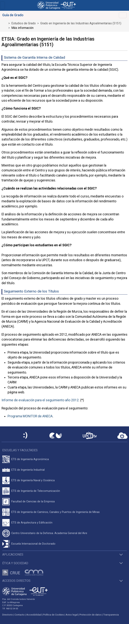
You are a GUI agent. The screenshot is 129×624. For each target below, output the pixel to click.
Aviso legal (72, 614)
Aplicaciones (12, 554)
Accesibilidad (33, 614)
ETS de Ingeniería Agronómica (30, 459)
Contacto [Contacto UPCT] (20, 614)
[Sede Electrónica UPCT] (25, 435)
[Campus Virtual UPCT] (55, 436)
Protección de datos (90, 614)
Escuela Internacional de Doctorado (33, 543)
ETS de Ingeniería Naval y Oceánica (33, 480)
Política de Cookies (53, 614)
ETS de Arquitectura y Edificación (31, 522)
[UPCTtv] (89, 435)
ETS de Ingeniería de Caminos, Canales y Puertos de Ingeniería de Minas (55, 512)
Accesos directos (16, 581)
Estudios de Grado (23, 23)
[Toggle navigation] (2, 5)
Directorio (7, 614)
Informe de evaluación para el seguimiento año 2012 (40, 400)
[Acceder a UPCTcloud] (122, 435)
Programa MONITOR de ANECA (30, 416)
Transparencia (111, 614)
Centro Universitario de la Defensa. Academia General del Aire (49, 533)
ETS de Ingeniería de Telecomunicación (35, 491)
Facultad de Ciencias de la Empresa (33, 501)
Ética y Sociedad (15, 563)
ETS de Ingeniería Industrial (28, 469)
